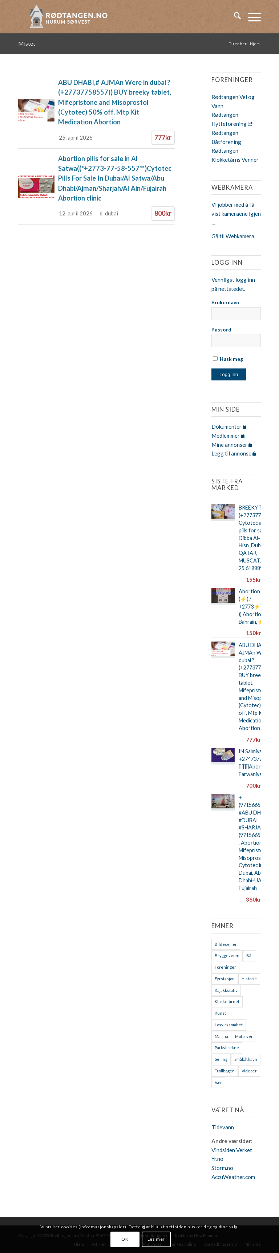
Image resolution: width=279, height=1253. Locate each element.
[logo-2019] (71, 16)
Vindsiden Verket (231, 1150)
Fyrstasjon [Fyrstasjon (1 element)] (225, 978)
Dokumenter (228, 426)
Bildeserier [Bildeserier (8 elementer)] (226, 944)
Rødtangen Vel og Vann (233, 101)
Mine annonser (231, 444)
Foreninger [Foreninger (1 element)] (225, 967)
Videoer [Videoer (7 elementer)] (249, 1070)
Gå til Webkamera (232, 236)
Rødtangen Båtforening (226, 137)
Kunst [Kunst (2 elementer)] (220, 1013)
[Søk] (234, 16)
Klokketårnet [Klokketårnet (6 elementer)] (227, 1001)
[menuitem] (234, 16)
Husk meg (228, 359)
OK (124, 1239)
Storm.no (222, 1168)
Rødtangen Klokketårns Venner (235, 155)
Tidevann (222, 1127)
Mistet (26, 43)
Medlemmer (227, 435)
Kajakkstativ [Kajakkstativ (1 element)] (226, 990)
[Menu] (251, 16)
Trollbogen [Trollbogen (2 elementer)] (225, 1070)
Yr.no (217, 1158)
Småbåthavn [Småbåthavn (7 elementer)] (245, 1059)
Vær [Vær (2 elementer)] (218, 1082)
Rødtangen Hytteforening (232, 119)
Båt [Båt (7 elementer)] (249, 955)
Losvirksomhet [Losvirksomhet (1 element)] (229, 1024)
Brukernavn (225, 302)
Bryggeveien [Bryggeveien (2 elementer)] (227, 955)
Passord (221, 329)
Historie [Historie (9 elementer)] (249, 978)
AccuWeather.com (233, 1177)
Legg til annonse (233, 453)
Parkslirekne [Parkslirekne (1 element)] (227, 1047)
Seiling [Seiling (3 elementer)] (221, 1059)
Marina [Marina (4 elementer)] (221, 1036)
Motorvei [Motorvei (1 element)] (243, 1036)
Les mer (156, 1239)
